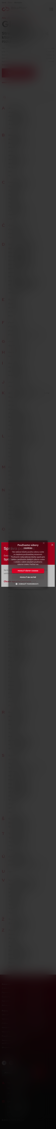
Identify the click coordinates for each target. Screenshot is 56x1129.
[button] (28, 583)
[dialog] (28, 564)
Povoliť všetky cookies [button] (28, 571)
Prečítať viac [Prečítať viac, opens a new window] (34, 564)
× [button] (44, 543)
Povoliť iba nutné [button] (28, 577)
